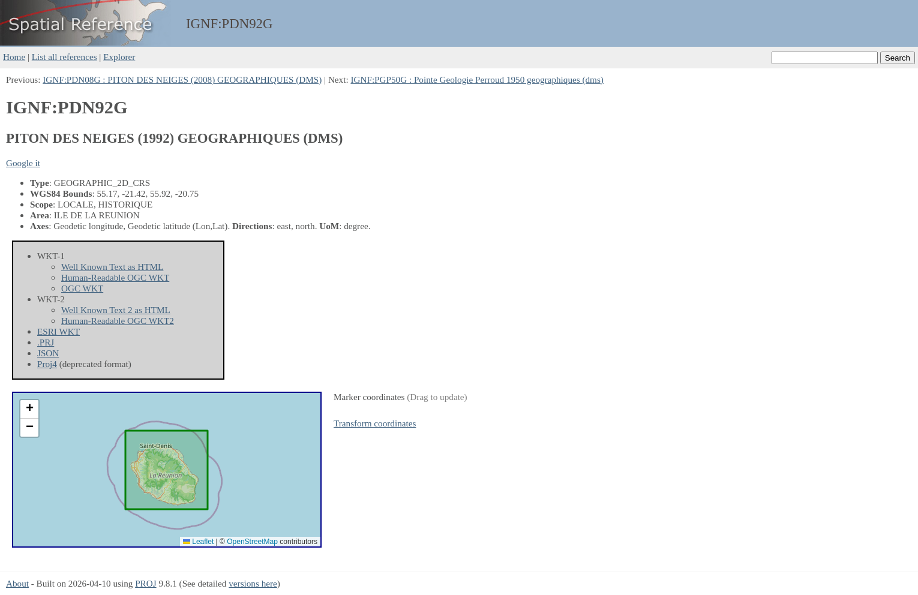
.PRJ (45, 342)
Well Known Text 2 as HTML (115, 310)
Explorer (119, 57)
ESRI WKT (58, 331)
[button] (29, 409)
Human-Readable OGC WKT (115, 277)
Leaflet (198, 541)
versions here (253, 583)
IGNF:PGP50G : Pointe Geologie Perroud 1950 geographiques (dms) (476, 79)
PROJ (145, 583)
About (17, 583)
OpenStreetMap (252, 541)
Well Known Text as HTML (112, 267)
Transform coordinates (375, 423)
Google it (23, 163)
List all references (64, 57)
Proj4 (47, 364)
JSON (48, 353)
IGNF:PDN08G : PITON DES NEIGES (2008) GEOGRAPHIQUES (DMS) (182, 79)
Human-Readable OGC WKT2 (117, 320)
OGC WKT (82, 288)
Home (14, 57)
